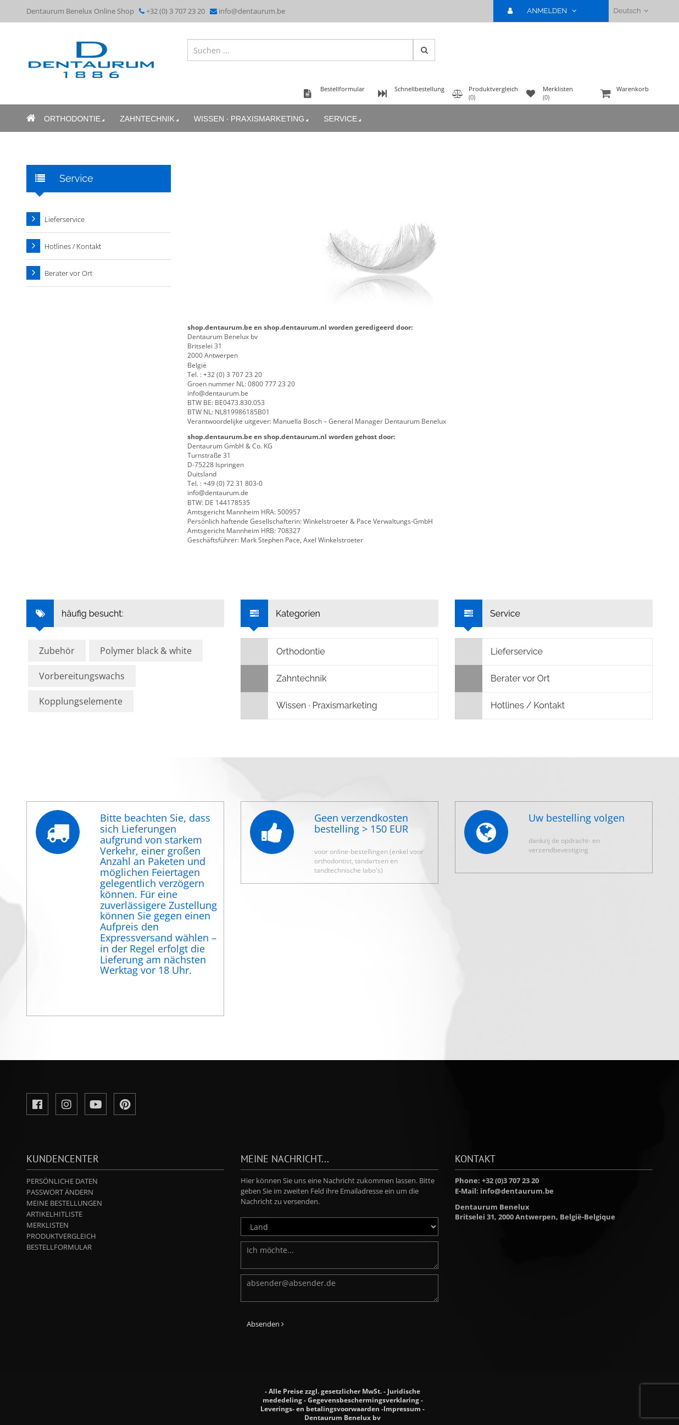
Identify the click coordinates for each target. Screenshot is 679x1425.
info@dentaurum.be (252, 11)
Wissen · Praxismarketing (252, 119)
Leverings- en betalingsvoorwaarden (320, 1408)
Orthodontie (75, 119)
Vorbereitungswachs (82, 676)
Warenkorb (625, 94)
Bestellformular (59, 1247)
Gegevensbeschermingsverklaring (363, 1400)
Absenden (265, 1324)
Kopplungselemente (81, 701)
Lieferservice (64, 219)
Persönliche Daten (62, 1181)
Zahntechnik (150, 119)
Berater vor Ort (68, 273)
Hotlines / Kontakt (72, 246)
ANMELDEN (546, 11)
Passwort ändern (59, 1192)
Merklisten (47, 1225)
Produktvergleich (61, 1236)
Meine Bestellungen (64, 1203)
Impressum (402, 1408)
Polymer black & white (146, 651)
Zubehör (57, 651)
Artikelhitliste (54, 1214)
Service (343, 119)
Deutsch (631, 11)
